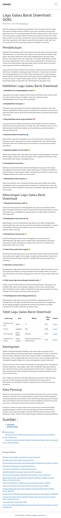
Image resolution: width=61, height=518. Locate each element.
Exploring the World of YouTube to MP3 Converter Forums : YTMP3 (26, 486)
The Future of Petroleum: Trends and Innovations (20, 469)
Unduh (55, 324)
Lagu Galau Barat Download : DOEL (15, 502)
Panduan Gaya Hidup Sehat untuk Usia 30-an (18, 460)
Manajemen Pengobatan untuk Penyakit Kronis (19, 466)
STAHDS (7, 4)
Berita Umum (9, 432)
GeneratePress (41, 515)
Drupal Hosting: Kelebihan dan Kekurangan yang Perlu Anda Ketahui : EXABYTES (30, 494)
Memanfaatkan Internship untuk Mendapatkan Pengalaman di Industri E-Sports (30, 463)
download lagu (12, 427)
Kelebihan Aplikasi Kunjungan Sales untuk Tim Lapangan (22, 472)
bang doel (10, 425)
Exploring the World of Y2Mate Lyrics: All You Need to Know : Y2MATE (26, 483)
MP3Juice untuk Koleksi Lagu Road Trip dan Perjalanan (21, 457)
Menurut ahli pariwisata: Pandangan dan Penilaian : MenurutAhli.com (27, 475)
